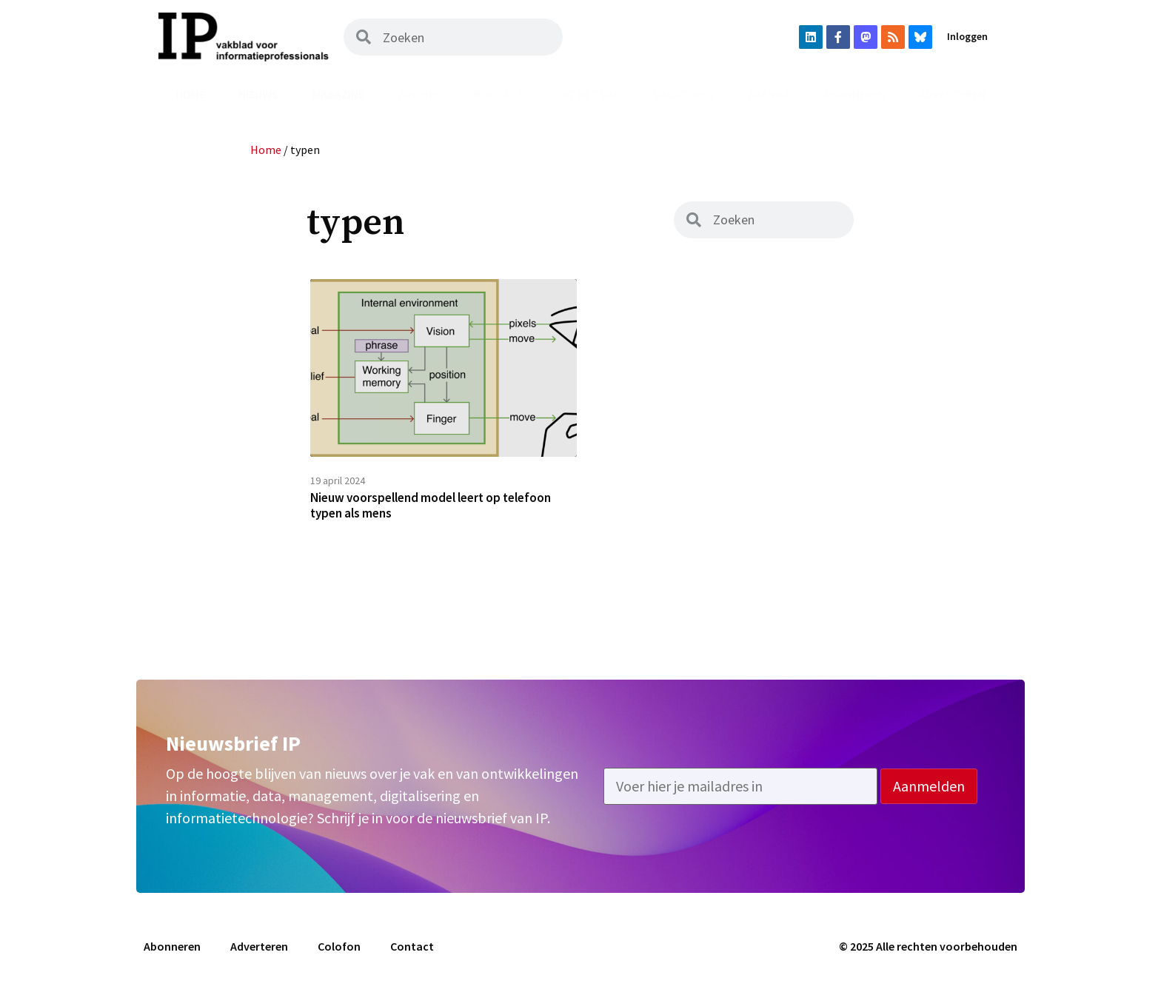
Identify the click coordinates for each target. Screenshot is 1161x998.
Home (190, 94)
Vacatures (684, 94)
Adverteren (952, 94)
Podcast (498, 94)
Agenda (768, 94)
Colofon (339, 951)
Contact (412, 951)
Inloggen (967, 36)
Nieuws (258, 94)
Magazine (338, 94)
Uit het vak (589, 94)
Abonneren (854, 94)
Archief (419, 94)
